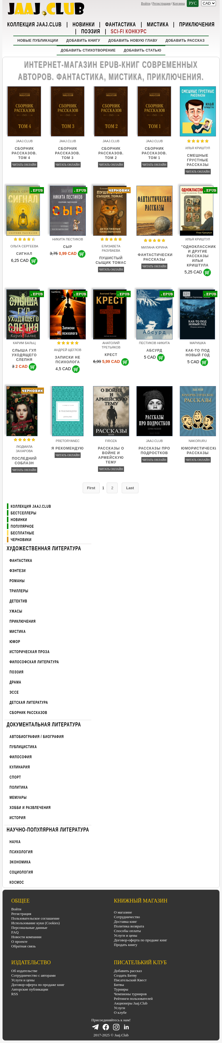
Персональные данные (29, 927)
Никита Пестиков (67, 239)
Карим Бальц (24, 343)
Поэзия (90, 31)
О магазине (123, 912)
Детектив (18, 601)
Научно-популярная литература (48, 829)
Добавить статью (142, 50)
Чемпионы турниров (130, 994)
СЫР (67, 247)
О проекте (19, 941)
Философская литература (34, 662)
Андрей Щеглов (67, 350)
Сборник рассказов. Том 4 (24, 153)
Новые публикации (37, 41)
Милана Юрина (154, 247)
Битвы (119, 984)
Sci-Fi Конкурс (129, 31)
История (18, 817)
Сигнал (24, 254)
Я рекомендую (67, 448)
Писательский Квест (130, 980)
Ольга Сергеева (24, 246)
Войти (145, 3)
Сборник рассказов (28, 712)
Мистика (158, 24)
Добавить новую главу (133, 41)
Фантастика (120, 24)
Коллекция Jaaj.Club (34, 24)
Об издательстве (24, 971)
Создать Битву (125, 975)
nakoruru (198, 441)
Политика (19, 787)
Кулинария (20, 767)
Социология (21, 872)
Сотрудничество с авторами (33, 975)
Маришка (198, 343)
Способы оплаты (127, 931)
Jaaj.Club (24, 141)
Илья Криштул (197, 148)
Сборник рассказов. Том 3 (67, 153)
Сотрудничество (127, 917)
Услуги (119, 1008)
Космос (17, 882)
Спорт (15, 777)
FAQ (14, 932)
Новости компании (26, 937)
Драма (15, 682)
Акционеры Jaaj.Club (130, 1003)
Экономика (20, 862)
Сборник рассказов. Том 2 (110, 153)
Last (130, 488)
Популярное (22, 526)
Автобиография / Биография (37, 736)
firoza (111, 441)
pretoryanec (68, 441)
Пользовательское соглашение (35, 918)
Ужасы (16, 611)
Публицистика (23, 746)
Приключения (197, 24)
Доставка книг (125, 922)
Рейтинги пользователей (133, 998)
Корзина (179, 3)
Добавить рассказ (184, 41)
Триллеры (19, 591)
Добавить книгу (83, 41)
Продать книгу (125, 945)
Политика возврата (129, 926)
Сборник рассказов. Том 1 (154, 153)
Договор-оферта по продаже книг (140, 940)
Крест (111, 355)
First (91, 488)
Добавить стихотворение (88, 50)
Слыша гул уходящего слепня (24, 355)
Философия (21, 757)
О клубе (120, 1012)
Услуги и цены (125, 936)
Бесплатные (22, 533)
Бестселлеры (23, 513)
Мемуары (18, 797)
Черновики (21, 539)
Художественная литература (44, 548)
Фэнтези (18, 570)
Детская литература (29, 702)
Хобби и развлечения (30, 807)
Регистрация (161, 3)
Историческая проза (30, 651)
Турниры (121, 989)
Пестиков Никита (154, 343)
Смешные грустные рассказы (198, 160)
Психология (21, 852)
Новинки (84, 24)
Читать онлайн (24, 164)
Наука (15, 841)
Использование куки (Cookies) (35, 923)
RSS (14, 994)
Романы (17, 580)
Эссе (14, 692)
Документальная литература (44, 724)
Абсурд (154, 350)
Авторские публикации (29, 989)
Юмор (15, 641)
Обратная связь (23, 946)
